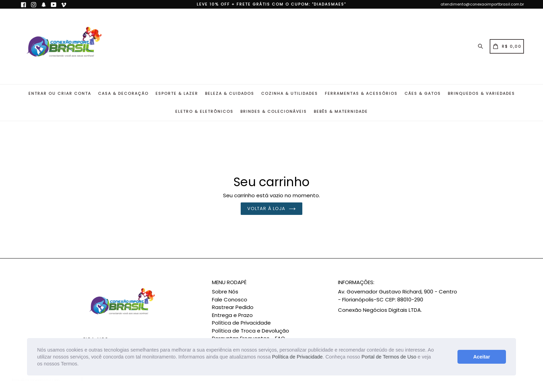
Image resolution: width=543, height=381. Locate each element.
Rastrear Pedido (232, 307)
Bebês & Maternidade (341, 111)
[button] (81, 364)
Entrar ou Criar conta (59, 93)
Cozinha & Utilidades (289, 93)
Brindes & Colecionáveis (273, 111)
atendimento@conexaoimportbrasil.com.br (482, 4)
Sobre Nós (225, 291)
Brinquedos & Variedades (481, 93)
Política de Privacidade (297, 357)
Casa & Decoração (123, 93)
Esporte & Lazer (176, 93)
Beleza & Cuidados (229, 93)
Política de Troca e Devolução (250, 330)
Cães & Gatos (422, 93)
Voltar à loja (271, 208)
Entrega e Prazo (232, 315)
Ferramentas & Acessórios (361, 93)
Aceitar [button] (481, 357)
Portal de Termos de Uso (389, 357)
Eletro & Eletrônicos (204, 111)
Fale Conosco (229, 299)
